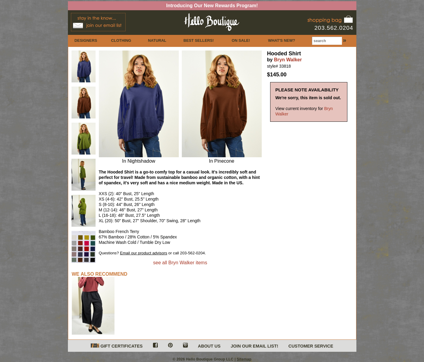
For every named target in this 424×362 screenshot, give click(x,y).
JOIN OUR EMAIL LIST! (254, 346)
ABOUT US (209, 346)
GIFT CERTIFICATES (116, 345)
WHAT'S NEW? (281, 40)
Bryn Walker (288, 59)
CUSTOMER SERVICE (310, 346)
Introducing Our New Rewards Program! (212, 5)
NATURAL (157, 40)
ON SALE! (241, 40)
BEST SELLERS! (199, 40)
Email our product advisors (143, 253)
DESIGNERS (86, 40)
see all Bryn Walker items (180, 262)
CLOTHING (121, 40)
